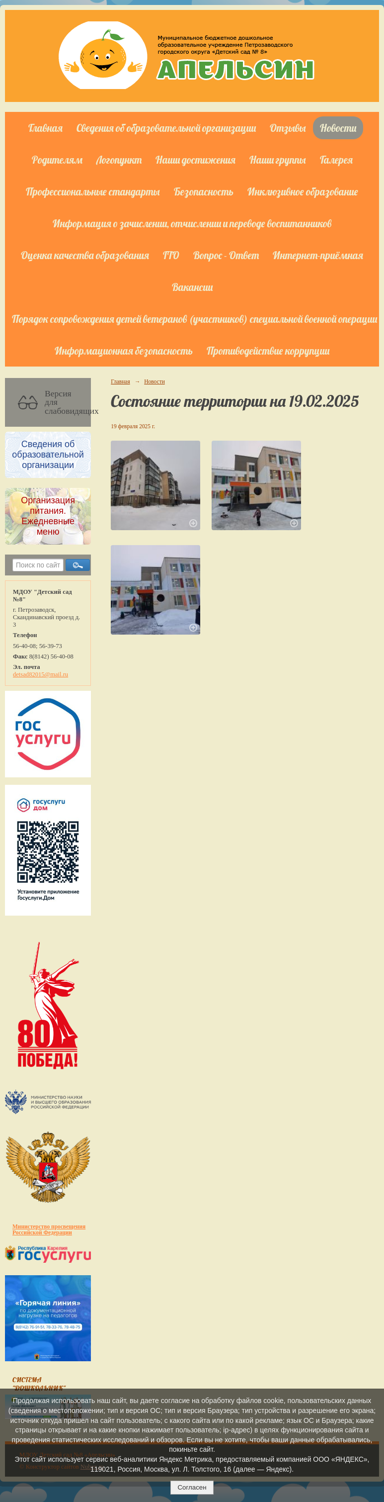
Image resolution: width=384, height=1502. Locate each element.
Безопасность (203, 191)
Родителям (57, 159)
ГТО (171, 255)
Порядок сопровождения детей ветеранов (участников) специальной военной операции (194, 318)
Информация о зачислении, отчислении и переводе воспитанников (192, 223)
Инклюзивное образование (302, 191)
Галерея (336, 159)
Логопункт (119, 159)
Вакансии (192, 287)
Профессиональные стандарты (93, 191)
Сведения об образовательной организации (166, 127)
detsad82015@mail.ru (40, 674)
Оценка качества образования (85, 255)
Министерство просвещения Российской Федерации (48, 1229)
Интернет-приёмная (318, 255)
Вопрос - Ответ (226, 255)
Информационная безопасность (124, 350)
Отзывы (288, 127)
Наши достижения (195, 159)
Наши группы (277, 159)
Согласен (191, 1487)
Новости (338, 127)
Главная (45, 127)
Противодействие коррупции (268, 350)
